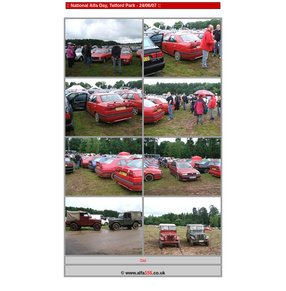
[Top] (143, 260)
